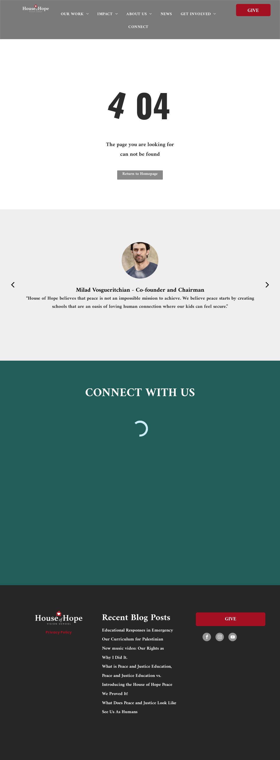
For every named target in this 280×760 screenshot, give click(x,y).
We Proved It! (115, 693)
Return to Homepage (140, 173)
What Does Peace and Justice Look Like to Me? (139, 702)
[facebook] (207, 637)
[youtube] (232, 637)
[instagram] (219, 637)
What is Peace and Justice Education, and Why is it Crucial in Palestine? (137, 666)
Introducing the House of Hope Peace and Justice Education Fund (137, 684)
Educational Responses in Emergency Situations (137, 630)
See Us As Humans (120, 711)
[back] (12, 285)
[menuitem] (76, 14)
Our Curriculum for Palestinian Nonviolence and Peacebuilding (132, 638)
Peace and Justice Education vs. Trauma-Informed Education (131, 675)
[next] (267, 285)
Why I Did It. (114, 657)
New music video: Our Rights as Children (133, 648)
